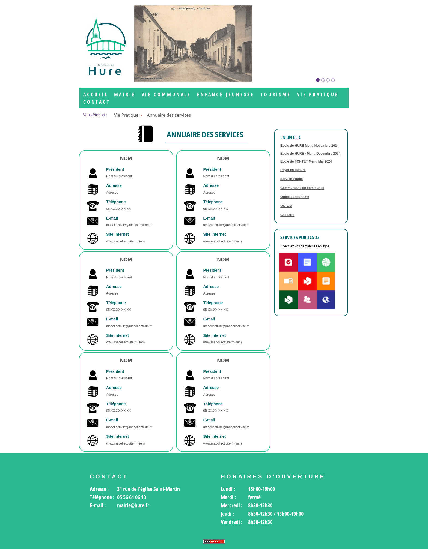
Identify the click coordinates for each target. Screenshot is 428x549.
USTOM (286, 206)
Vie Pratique (318, 94)
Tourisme (275, 94)
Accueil (95, 94)
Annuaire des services (169, 115)
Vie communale (166, 94)
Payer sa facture (293, 170)
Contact (96, 102)
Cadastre (287, 215)
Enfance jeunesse (226, 94)
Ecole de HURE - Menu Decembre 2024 (310, 153)
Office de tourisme (294, 197)
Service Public (291, 179)
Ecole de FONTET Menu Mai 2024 (306, 161)
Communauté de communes (302, 188)
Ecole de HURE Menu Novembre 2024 (309, 146)
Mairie (125, 94)
